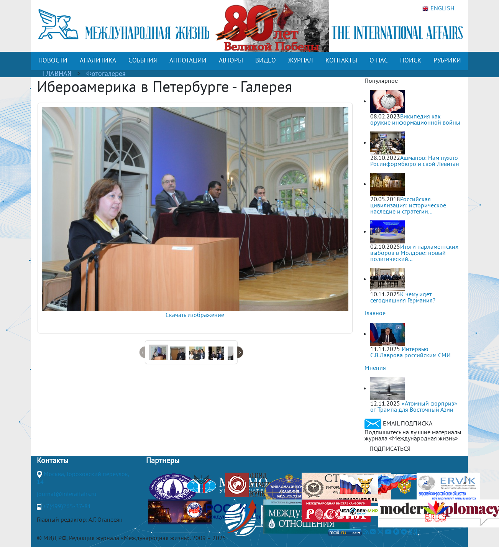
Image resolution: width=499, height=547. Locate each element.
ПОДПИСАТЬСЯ (389, 448)
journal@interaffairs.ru (67, 494)
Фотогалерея (106, 73)
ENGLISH (438, 8)
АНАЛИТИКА (98, 60)
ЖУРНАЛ (300, 60)
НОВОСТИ (52, 60)
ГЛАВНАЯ (57, 73)
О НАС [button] (378, 60)
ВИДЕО (265, 60)
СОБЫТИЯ (142, 60)
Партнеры (162, 460)
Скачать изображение (195, 315)
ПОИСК (410, 60)
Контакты (52, 460)
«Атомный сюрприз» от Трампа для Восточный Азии (413, 406)
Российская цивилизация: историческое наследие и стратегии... (408, 205)
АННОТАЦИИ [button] (188, 60)
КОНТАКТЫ (341, 60)
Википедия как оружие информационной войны (415, 119)
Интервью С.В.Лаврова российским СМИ (410, 352)
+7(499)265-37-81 (67, 506)
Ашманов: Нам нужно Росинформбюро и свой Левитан (414, 161)
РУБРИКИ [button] (447, 60)
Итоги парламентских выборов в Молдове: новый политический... (414, 253)
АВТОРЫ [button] (231, 60)
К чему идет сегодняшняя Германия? (402, 297)
